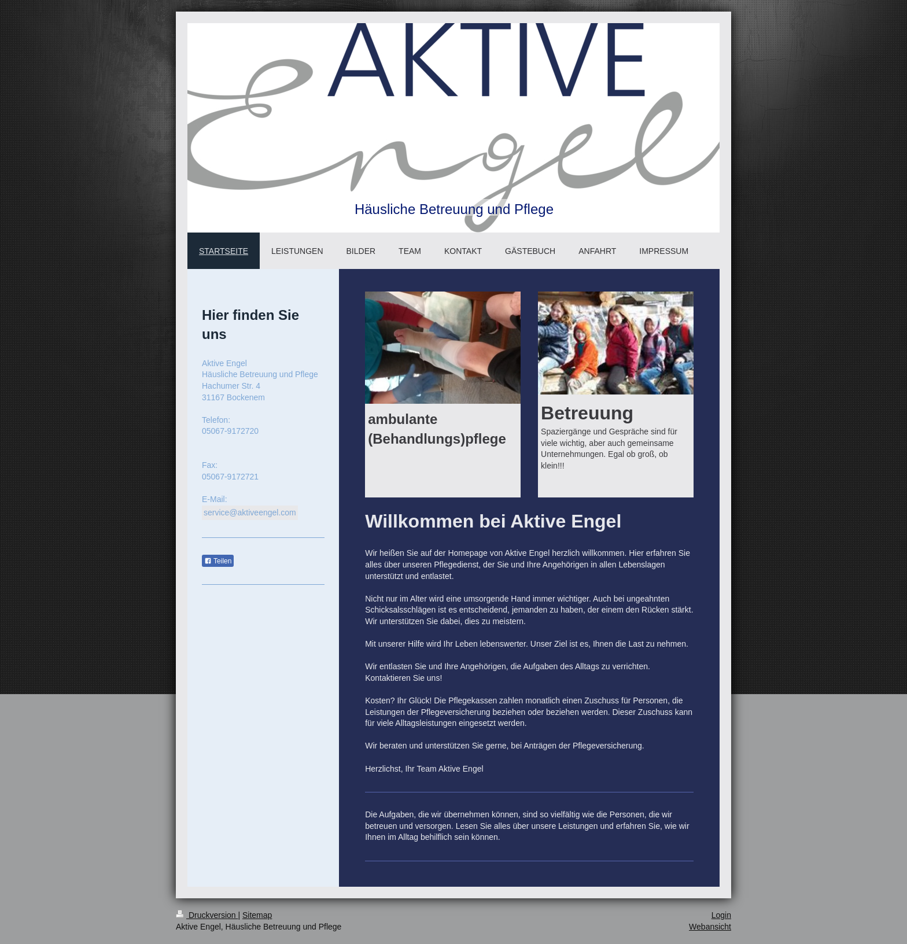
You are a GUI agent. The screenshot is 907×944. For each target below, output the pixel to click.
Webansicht (710, 926)
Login (721, 915)
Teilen (217, 561)
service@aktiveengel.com (250, 512)
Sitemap (257, 915)
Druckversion (207, 915)
